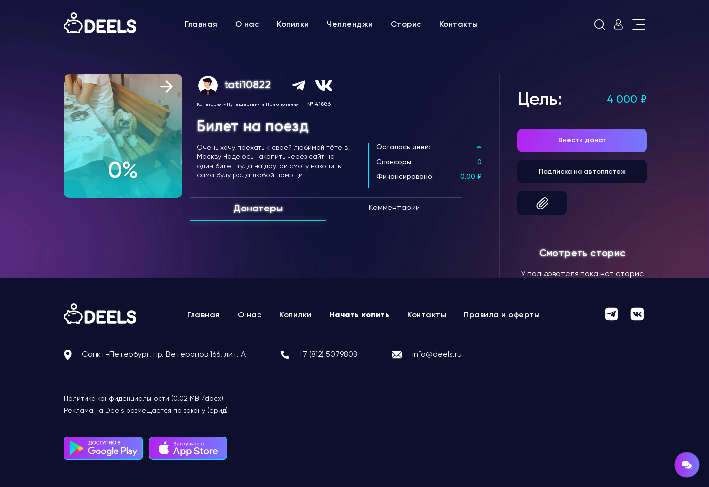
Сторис (406, 25)
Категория (209, 104)
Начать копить (359, 315)
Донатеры (258, 209)
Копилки (293, 25)
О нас (247, 25)
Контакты (458, 25)
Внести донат (582, 140)
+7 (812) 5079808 (328, 355)
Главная (201, 25)
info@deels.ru (437, 355)
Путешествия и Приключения (263, 104)
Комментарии (394, 208)
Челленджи (350, 25)
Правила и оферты (502, 315)
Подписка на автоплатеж (582, 171)
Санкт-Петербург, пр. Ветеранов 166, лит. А (164, 355)
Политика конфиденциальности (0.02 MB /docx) (143, 398)
